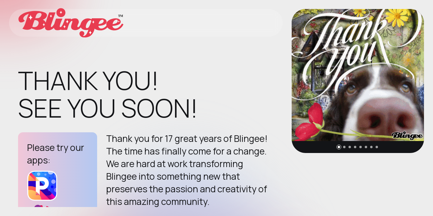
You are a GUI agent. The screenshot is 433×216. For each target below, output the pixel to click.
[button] (339, 147)
